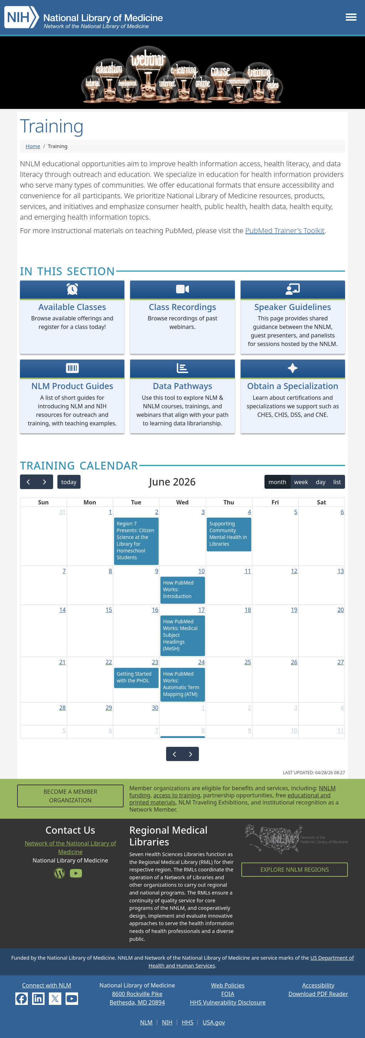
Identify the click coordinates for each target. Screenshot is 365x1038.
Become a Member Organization (70, 796)
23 (155, 662)
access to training (176, 795)
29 (109, 708)
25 (248, 662)
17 (201, 610)
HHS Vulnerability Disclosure (228, 1002)
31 (62, 512)
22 (109, 662)
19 (294, 610)
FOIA (227, 994)
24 (201, 662)
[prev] (28, 482)
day (320, 482)
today (68, 482)
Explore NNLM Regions (295, 870)
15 (109, 610)
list (337, 482)
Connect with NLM (46, 985)
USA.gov (214, 1022)
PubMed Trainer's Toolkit (284, 230)
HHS (188, 1022)
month (277, 482)
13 (341, 571)
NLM (146, 1022)
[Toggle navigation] (351, 17)
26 (294, 662)
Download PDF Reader (318, 994)
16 (155, 610)
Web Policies (228, 985)
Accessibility (318, 985)
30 (155, 708)
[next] (44, 482)
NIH (167, 1022)
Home (33, 146)
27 (341, 662)
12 (294, 571)
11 (248, 571)
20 (341, 610)
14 (62, 610)
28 (62, 708)
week (301, 482)
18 (248, 610)
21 (62, 662)
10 (201, 571)
